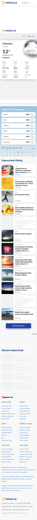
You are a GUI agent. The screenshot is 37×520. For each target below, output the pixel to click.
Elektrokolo (12, 476)
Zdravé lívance (24, 432)
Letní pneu (15, 488)
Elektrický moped (6, 479)
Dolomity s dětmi (6, 462)
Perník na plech (24, 440)
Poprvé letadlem (6, 451)
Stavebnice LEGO (28, 485)
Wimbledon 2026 (6, 432)
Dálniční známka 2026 (26, 451)
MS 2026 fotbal (24, 406)
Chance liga (23, 416)
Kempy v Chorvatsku (7, 449)
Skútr (22, 476)
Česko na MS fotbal (25, 413)
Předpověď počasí (22, 467)
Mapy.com (13, 467)
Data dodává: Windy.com (20, 506)
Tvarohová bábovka (25, 435)
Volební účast (5, 419)
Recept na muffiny (25, 430)
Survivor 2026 (16, 472)
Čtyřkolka (4, 481)
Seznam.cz (25, 3)
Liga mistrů (23, 419)
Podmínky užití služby (23, 503)
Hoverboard (28, 479)
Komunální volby (6, 408)
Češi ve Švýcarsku (6, 457)
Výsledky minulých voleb (8, 413)
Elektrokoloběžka (29, 476)
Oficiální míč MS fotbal (8, 470)
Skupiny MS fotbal (24, 411)
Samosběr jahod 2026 (29, 470)
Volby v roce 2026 (6, 406)
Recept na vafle (24, 438)
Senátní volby (5, 411)
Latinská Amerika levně (8, 459)
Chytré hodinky (6, 490)
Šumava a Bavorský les (8, 454)
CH (33, 149)
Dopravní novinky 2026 (26, 454)
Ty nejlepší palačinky (25, 427)
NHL (3, 438)
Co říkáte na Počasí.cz (8, 503)
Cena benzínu (18, 470)
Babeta (18, 476)
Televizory (29, 488)
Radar (31, 506)
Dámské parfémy (6, 488)
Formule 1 (4, 435)
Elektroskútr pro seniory (18, 479)
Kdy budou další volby (7, 416)
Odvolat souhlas (7, 509)
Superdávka (24, 472)
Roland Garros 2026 (7, 430)
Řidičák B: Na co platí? (26, 457)
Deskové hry (21, 488)
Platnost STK (23, 462)
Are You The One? (6, 472)
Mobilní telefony (18, 485)
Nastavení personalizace (21, 509)
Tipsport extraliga (6, 427)
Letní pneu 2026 (24, 449)
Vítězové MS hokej (7, 440)
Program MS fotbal (25, 408)
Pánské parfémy (15, 490)
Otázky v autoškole (25, 459)
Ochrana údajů (6, 506)
